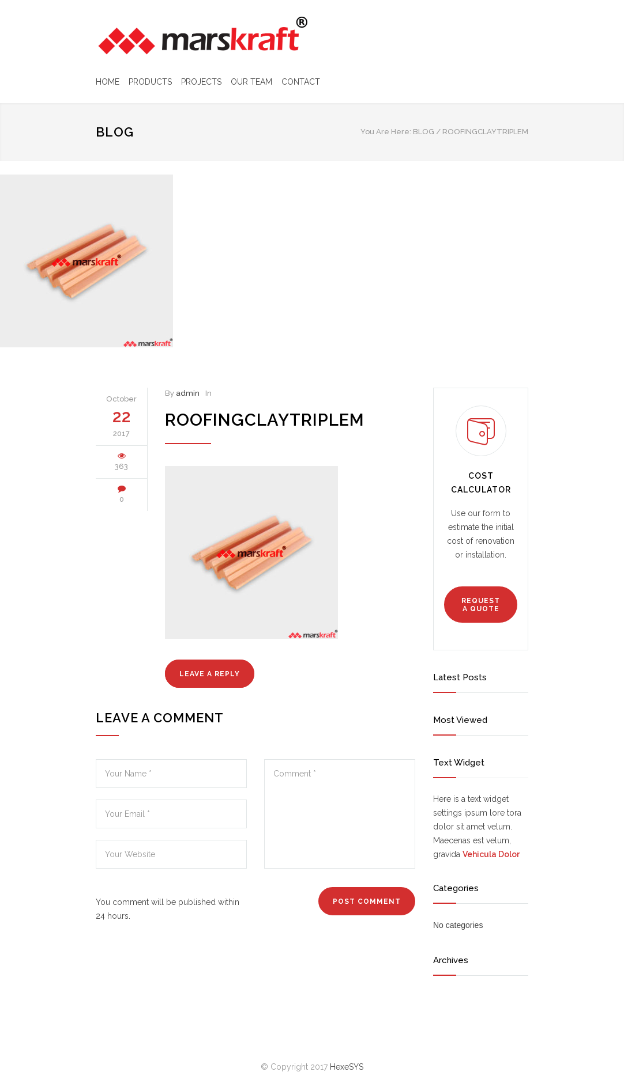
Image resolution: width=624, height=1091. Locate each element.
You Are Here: (385, 131)
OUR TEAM (251, 81)
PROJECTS (201, 81)
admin (188, 393)
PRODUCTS (150, 81)
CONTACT (300, 81)
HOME (107, 81)
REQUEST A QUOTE (480, 605)
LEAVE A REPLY (209, 674)
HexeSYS (346, 1066)
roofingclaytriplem (264, 420)
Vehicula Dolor (491, 854)
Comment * (339, 814)
